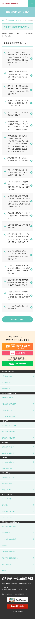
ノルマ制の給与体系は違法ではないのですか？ (17, 307)
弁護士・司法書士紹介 (8, 514)
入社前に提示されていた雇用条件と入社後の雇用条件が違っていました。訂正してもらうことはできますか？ (18, 295)
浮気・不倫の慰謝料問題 (9, 542)
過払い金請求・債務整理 (9, 529)
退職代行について (7, 391)
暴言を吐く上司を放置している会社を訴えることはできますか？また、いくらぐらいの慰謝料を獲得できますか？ (17, 90)
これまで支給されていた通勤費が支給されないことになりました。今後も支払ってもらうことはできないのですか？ (18, 185)
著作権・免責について (7, 596)
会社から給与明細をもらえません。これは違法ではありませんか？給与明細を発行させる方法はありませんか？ (17, 255)
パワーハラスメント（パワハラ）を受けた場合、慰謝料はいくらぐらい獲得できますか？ (17, 103)
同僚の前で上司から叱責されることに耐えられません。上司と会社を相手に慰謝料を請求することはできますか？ (17, 75)
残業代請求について (8, 379)
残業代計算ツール (7, 413)
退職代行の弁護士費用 (8, 440)
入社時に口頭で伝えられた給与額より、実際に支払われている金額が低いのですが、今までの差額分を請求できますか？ (18, 269)
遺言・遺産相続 (6, 567)
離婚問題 (4, 548)
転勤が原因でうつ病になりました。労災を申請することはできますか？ (17, 160)
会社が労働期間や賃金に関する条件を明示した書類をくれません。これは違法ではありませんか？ (17, 282)
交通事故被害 (6, 535)
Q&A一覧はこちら (17, 319)
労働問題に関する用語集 (9, 406)
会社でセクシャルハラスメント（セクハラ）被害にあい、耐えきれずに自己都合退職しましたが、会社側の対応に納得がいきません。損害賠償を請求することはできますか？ (18, 58)
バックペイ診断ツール (8, 419)
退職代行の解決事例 (8, 456)
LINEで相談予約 (17, 366)
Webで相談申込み (7, 471)
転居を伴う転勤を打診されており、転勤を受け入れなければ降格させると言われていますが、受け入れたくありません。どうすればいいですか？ (18, 239)
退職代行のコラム (7, 492)
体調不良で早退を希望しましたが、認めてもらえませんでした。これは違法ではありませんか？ (18, 172)
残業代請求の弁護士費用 (9, 428)
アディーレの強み (7, 501)
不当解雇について (7, 385)
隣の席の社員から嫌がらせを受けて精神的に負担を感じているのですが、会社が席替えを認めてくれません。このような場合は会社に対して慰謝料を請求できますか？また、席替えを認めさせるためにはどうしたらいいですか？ (17, 143)
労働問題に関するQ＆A (8, 400)
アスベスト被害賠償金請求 (10, 560)
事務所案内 (5, 508)
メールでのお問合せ (8, 465)
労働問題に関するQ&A (13, 20)
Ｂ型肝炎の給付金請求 (8, 554)
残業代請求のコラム (8, 480)
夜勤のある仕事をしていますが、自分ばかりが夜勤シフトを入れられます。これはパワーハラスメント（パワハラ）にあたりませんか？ (18, 125)
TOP (3, 20)
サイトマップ (29, 596)
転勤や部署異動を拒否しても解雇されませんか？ (18, 226)
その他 (4, 573)
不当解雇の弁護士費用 (8, 434)
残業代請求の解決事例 (8, 449)
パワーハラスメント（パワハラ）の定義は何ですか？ (17, 113)
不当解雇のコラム (7, 486)
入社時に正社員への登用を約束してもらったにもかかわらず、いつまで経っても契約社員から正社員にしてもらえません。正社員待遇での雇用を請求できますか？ (18, 201)
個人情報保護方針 (19, 596)
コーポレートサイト (8, 520)
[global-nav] (31, 3)
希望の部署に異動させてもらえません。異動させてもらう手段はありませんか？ (18, 215)
